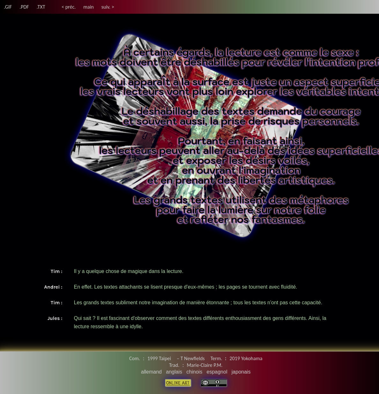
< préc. (69, 7)
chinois (194, 372)
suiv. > (107, 7)
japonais (241, 372)
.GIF (8, 7)
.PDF (24, 7)
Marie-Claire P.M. (204, 365)
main (88, 7)
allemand (151, 372)
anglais (174, 372)
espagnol (216, 372)
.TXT (41, 7)
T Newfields (193, 358)
